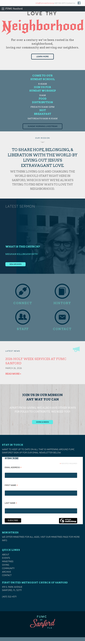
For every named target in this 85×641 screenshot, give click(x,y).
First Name (11, 485)
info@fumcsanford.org (45, 3)
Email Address (13, 467)
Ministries (7, 561)
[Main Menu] (3, 9)
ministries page (59, 537)
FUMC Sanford (14, 8)
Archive (6, 571)
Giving (5, 564)
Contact (7, 575)
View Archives (15, 264)
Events (6, 558)
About (5, 554)
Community (8, 568)
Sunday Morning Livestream (42, 126)
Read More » (13, 374)
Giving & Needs (42, 422)
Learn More (42, 56)
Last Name (11, 503)
